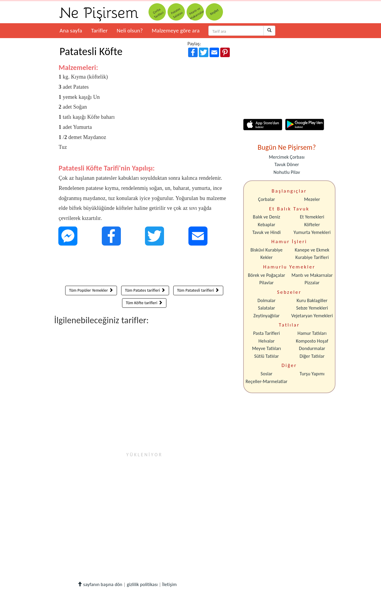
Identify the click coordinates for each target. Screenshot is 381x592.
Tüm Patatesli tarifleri (198, 290)
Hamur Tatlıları (312, 333)
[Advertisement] (144, 267)
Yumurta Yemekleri (312, 232)
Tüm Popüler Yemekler (91, 290)
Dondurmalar (312, 348)
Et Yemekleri (312, 217)
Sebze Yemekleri (312, 308)
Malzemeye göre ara (176, 30)
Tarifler (99, 30)
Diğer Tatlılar (311, 356)
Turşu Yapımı (312, 374)
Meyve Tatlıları (266, 348)
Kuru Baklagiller (312, 300)
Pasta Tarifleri (266, 333)
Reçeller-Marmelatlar (267, 381)
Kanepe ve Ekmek (312, 250)
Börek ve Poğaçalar (266, 275)
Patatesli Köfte (91, 51)
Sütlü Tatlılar (266, 356)
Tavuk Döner (286, 164)
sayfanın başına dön (99, 584)
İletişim (169, 584)
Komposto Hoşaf (312, 341)
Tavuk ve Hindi (266, 232)
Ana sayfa (71, 30)
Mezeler (312, 199)
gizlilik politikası (142, 584)
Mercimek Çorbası (287, 157)
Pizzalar (312, 282)
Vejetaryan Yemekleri (312, 315)
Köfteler (312, 224)
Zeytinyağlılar (266, 315)
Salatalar (266, 308)
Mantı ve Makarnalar (312, 275)
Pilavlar (266, 282)
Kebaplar (266, 224)
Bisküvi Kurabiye (266, 250)
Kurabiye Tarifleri (312, 257)
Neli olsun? (130, 30)
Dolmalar (266, 300)
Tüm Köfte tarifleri (144, 302)
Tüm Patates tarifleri (145, 290)
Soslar (266, 374)
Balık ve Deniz (266, 217)
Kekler (266, 257)
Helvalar (266, 341)
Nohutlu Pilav (287, 172)
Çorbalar (266, 199)
